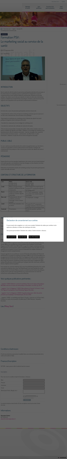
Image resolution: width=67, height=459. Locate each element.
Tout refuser (22, 237)
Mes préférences (34, 237)
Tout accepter (11, 237)
